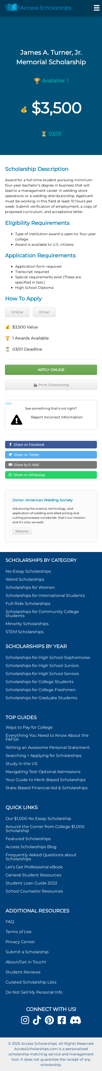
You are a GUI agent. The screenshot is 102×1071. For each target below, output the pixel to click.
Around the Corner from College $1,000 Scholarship (45, 828)
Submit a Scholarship (27, 952)
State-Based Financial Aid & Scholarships (47, 787)
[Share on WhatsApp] (51, 475)
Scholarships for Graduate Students (41, 697)
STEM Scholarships (25, 631)
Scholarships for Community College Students (42, 613)
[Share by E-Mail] (51, 465)
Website (22, 531)
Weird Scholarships (25, 579)
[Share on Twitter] (51, 454)
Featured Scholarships (29, 838)
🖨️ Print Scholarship (51, 385)
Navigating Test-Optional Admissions (43, 771)
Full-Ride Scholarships (28, 603)
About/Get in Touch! (26, 962)
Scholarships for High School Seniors (42, 673)
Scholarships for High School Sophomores (48, 657)
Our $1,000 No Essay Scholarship (38, 818)
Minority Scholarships (27, 623)
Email (44, 312)
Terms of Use (19, 931)
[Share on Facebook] (51, 444)
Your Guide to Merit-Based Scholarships (46, 779)
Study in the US (21, 763)
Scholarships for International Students (45, 595)
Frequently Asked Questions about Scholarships (41, 856)
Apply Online (51, 370)
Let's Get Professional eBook (34, 867)
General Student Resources (33, 875)
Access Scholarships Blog (31, 846)
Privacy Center (20, 941)
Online (17, 312)
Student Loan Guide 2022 (31, 883)
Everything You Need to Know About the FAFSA (47, 737)
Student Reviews (23, 972)
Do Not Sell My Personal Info (34, 992)
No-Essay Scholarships (28, 571)
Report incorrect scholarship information (9, 403)
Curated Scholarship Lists (31, 982)
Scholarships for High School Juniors (42, 665)
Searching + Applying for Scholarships (43, 755)
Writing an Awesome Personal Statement (48, 747)
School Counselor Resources (34, 891)
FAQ (10, 921)
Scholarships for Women (30, 587)
